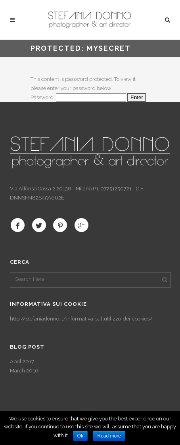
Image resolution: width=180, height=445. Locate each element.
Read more (109, 436)
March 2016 (24, 371)
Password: (78, 97)
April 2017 (22, 361)
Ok (80, 436)
